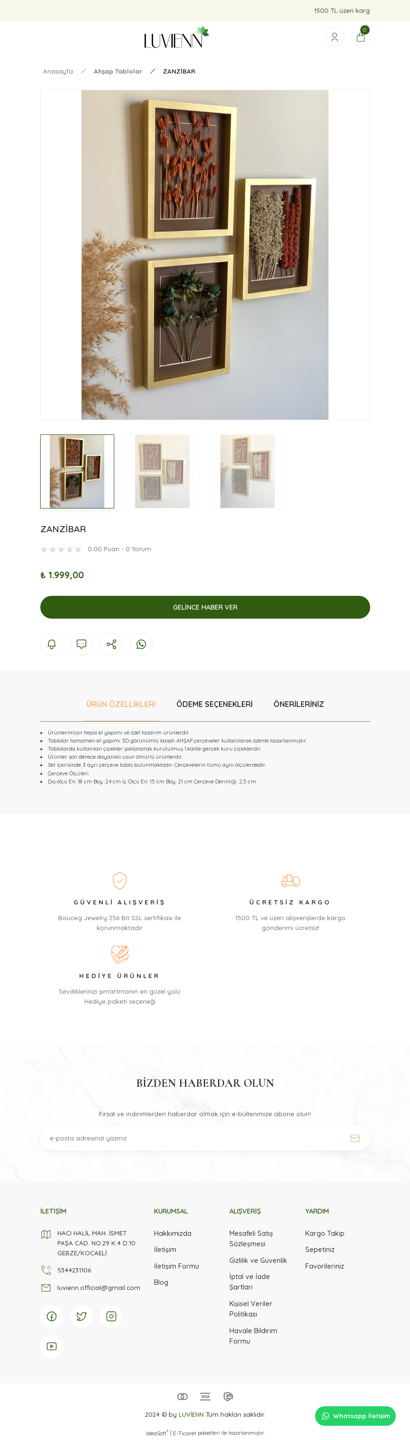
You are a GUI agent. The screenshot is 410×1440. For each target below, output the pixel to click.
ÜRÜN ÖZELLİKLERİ (120, 704)
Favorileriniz (324, 1266)
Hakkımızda (172, 1233)
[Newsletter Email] (205, 1138)
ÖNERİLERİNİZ (298, 704)
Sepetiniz (320, 1249)
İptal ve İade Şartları (249, 1281)
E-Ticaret (184, 1433)
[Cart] (360, 37)
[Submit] (355, 1138)
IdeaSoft (157, 1433)
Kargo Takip (325, 1233)
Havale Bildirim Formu (253, 1336)
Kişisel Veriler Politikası (251, 1308)
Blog (161, 1282)
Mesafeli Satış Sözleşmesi (251, 1238)
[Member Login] (334, 37)
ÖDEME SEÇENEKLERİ (214, 704)
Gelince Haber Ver (205, 607)
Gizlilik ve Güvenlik (258, 1260)
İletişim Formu (176, 1266)
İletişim (165, 1249)
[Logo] (177, 37)
